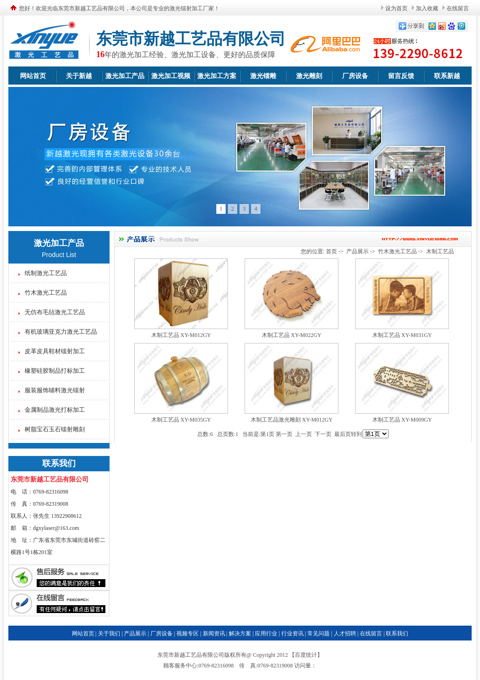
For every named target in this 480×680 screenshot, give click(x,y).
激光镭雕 (263, 76)
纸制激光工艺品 (46, 273)
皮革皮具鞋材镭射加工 (55, 351)
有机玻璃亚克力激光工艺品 (61, 331)
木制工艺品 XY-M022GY (292, 335)
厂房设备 (355, 76)
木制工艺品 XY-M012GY (181, 335)
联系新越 (447, 76)
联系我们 (397, 633)
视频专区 (187, 633)
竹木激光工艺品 (46, 292)
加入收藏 (427, 8)
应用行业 (266, 633)
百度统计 (306, 655)
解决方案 (240, 633)
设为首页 (396, 8)
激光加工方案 (216, 76)
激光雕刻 (309, 76)
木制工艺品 (440, 251)
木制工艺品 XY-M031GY (402, 335)
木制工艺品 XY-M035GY (181, 419)
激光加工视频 (170, 76)
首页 (331, 251)
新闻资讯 (214, 633)
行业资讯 (292, 633)
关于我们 (109, 633)
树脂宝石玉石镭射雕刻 (55, 429)
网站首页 (33, 76)
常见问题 (318, 633)
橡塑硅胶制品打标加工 (55, 370)
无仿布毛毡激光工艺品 (55, 312)
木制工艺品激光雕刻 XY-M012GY (292, 419)
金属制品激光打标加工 (55, 409)
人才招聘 (345, 633)
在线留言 (458, 8)
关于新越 (79, 76)
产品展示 (357, 251)
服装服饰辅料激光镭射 (55, 390)
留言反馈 (401, 76)
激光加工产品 (124, 76)
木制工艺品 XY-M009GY (402, 419)
